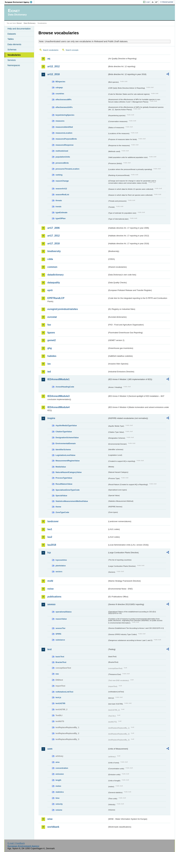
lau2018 (51, 545)
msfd (50, 581)
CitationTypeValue (64, 431)
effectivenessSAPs (64, 107)
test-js (58, 697)
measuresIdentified (64, 127)
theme (58, 507)
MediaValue (61, 467)
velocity (59, 804)
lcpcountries (61, 560)
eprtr (50, 290)
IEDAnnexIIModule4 (58, 407)
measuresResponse (65, 145)
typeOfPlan (61, 218)
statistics (60, 792)
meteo (58, 786)
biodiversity (54, 251)
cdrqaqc (59, 87)
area (57, 762)
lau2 (49, 537)
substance (60, 640)
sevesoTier (61, 628)
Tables (11, 39)
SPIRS (58, 634)
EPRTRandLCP (56, 298)
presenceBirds (62, 163)
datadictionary (55, 274)
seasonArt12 (61, 188)
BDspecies (60, 81)
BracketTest (61, 662)
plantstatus (61, 565)
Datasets (12, 34)
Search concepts (72, 50)
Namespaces (14, 65)
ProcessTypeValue (64, 478)
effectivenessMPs (63, 99)
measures (60, 121)
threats (59, 200)
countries (60, 93)
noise (50, 588)
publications (54, 596)
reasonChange (62, 181)
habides (51, 356)
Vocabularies (14, 55)
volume (59, 810)
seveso (51, 604)
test (49, 649)
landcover (53, 521)
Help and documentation (19, 28)
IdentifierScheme (63, 449)
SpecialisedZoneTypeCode (68, 490)
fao (49, 324)
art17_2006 (53, 228)
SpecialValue (61, 495)
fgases (51, 332)
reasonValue (61, 619)
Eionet (19, 23)
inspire (51, 418)
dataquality (53, 282)
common (52, 267)
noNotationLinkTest (64, 692)
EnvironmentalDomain (66, 443)
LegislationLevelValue (65, 455)
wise (50, 819)
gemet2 (51, 340)
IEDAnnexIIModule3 (58, 396)
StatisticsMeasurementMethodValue (72, 501)
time (57, 798)
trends (58, 206)
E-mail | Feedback (16, 843)
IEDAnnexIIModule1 (58, 379)
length (58, 780)
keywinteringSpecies (65, 115)
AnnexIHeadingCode (65, 387)
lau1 (49, 529)
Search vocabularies (50, 50)
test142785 (60, 703)
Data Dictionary (29, 23)
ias (49, 363)
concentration (62, 768)
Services (12, 60)
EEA (19, 2)
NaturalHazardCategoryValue (69, 472)
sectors (59, 571)
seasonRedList (62, 194)
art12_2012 (53, 66)
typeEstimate (61, 212)
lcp (49, 552)
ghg (49, 348)
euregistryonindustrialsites (62, 309)
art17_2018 (53, 243)
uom (49, 749)
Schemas (12, 49)
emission (60, 774)
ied (49, 371)
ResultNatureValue (64, 484)
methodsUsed (62, 151)
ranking (59, 175)
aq (48, 58)
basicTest (60, 656)
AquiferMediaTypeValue (66, 425)
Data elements (14, 44)
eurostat (52, 317)
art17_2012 (53, 235)
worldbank (53, 827)
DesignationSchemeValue (67, 437)
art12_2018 (53, 74)
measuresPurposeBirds (66, 139)
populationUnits (63, 157)
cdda (50, 259)
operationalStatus (64, 612)
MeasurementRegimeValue (68, 461)
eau (57, 674)
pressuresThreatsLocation (67, 169)
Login (148, 2)
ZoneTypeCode (62, 512)
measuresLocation (64, 133)
